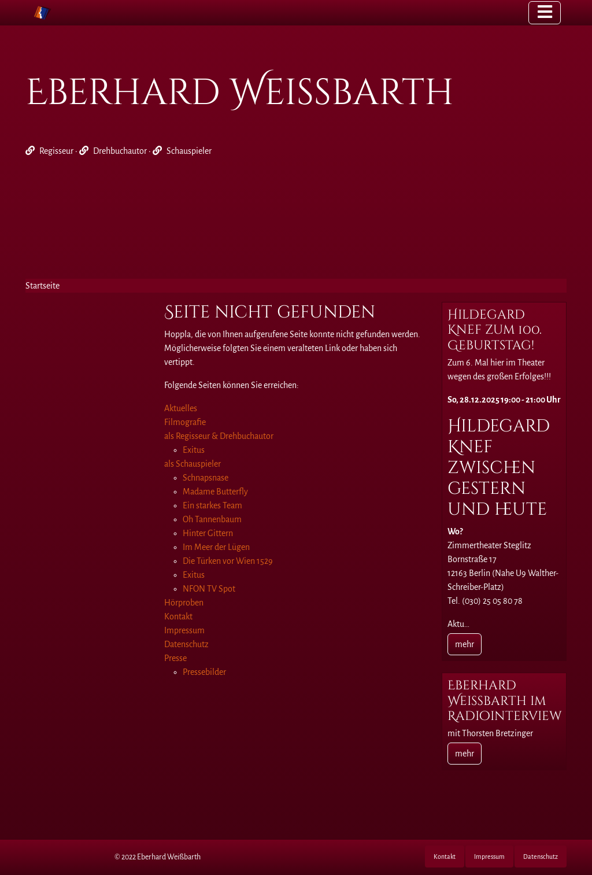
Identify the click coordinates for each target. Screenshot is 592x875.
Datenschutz (540, 856)
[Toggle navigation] (544, 12)
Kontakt (445, 856)
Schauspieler (189, 151)
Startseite (42, 285)
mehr (464, 644)
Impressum (489, 856)
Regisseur (56, 151)
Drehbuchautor (120, 151)
